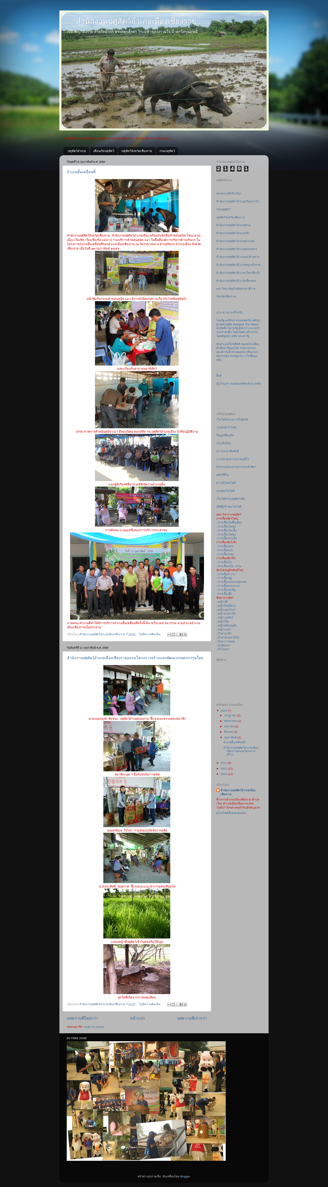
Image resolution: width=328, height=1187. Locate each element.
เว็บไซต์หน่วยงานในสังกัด (232, 419)
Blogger (185, 1176)
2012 (224, 762)
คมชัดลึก (221, 328)
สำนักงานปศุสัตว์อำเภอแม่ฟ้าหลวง (237, 256)
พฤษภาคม (231, 720)
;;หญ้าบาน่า (223, 629)
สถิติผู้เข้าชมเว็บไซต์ (228, 506)
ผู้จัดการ (244, 328)
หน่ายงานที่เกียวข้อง (228, 193)
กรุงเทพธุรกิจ (244, 320)
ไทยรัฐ (220, 320)
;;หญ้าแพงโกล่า (226, 609)
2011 (224, 768)
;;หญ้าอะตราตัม (226, 613)
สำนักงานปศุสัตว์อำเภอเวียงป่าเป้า (237, 201)
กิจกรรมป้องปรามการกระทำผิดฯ (236, 467)
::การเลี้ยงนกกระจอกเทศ (231, 581)
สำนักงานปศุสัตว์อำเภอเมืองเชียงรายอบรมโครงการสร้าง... (240, 751)
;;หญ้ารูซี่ (221, 601)
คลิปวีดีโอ (222, 474)
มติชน (256, 320)
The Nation (252, 324)
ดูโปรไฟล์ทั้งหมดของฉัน (231, 813)
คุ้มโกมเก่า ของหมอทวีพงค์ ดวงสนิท (238, 383)
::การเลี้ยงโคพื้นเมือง (229, 522)
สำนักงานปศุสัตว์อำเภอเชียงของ (236, 280)
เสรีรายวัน (251, 332)
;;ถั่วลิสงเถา (223, 645)
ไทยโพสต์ (239, 332)
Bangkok (238, 324)
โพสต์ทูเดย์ (223, 336)
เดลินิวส (230, 320)
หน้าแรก (137, 1018)
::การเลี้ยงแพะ (225, 554)
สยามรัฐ (233, 328)
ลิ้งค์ (218, 375)
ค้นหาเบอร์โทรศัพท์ (228, 344)
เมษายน (229, 726)
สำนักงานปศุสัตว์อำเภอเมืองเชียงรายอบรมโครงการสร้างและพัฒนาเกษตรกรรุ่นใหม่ (135, 658)
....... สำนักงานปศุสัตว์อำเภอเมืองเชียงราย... (130, 21)
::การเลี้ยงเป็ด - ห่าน (228, 566)
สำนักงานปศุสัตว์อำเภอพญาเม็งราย (238, 264)
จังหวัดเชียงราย (226, 296)
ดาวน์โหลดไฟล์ (226, 482)
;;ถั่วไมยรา (222, 649)
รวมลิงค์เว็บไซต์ (226, 427)
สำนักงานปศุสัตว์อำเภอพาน (233, 225)
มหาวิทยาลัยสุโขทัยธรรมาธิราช (235, 288)
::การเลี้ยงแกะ (225, 550)
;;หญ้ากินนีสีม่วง (226, 605)
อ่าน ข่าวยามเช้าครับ (229, 312)
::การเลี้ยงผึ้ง (224, 593)
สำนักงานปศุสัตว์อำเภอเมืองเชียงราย (237, 792)
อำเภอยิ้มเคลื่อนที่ (81, 172)
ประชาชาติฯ (224, 332)
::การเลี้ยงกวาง (225, 574)
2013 (224, 710)
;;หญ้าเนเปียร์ (224, 617)
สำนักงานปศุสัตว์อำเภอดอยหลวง (236, 249)
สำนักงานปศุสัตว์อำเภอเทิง (233, 233)
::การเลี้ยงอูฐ (224, 577)
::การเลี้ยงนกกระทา (228, 585)
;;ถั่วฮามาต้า (224, 633)
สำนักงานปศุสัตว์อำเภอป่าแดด (235, 241)
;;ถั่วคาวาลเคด (225, 641)
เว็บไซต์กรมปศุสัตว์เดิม (230, 498)
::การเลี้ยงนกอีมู (226, 589)
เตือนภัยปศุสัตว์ (103, 151)
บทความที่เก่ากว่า (192, 1018)
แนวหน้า (254, 328)
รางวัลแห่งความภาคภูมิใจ (232, 459)
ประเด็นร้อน (223, 443)
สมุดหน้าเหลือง (250, 344)
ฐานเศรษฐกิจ (224, 324)
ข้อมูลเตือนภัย (224, 435)
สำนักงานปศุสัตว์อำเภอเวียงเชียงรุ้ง (238, 272)
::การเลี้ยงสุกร (224, 546)
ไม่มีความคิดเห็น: (150, 634)
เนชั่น (234, 336)
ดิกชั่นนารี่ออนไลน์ (227, 348)
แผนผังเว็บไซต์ (225, 490)
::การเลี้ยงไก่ (224, 562)
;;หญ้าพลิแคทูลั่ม (226, 625)
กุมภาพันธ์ (230, 737)
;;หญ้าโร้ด (222, 621)
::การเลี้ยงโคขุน (226, 534)
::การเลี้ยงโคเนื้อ (226, 530)
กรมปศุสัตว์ (167, 151)
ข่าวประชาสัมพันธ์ (227, 451)
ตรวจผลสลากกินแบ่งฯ (244, 352)
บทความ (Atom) (94, 1026)
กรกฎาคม (230, 715)
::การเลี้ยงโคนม (226, 526)
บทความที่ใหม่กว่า (82, 1018)
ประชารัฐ (243, 336)
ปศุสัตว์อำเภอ (77, 151)
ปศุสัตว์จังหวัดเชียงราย (136, 151)
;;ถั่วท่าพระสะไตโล (227, 637)
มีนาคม (229, 731)
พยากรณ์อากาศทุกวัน (229, 356)
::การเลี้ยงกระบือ (226, 538)
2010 (224, 774)
